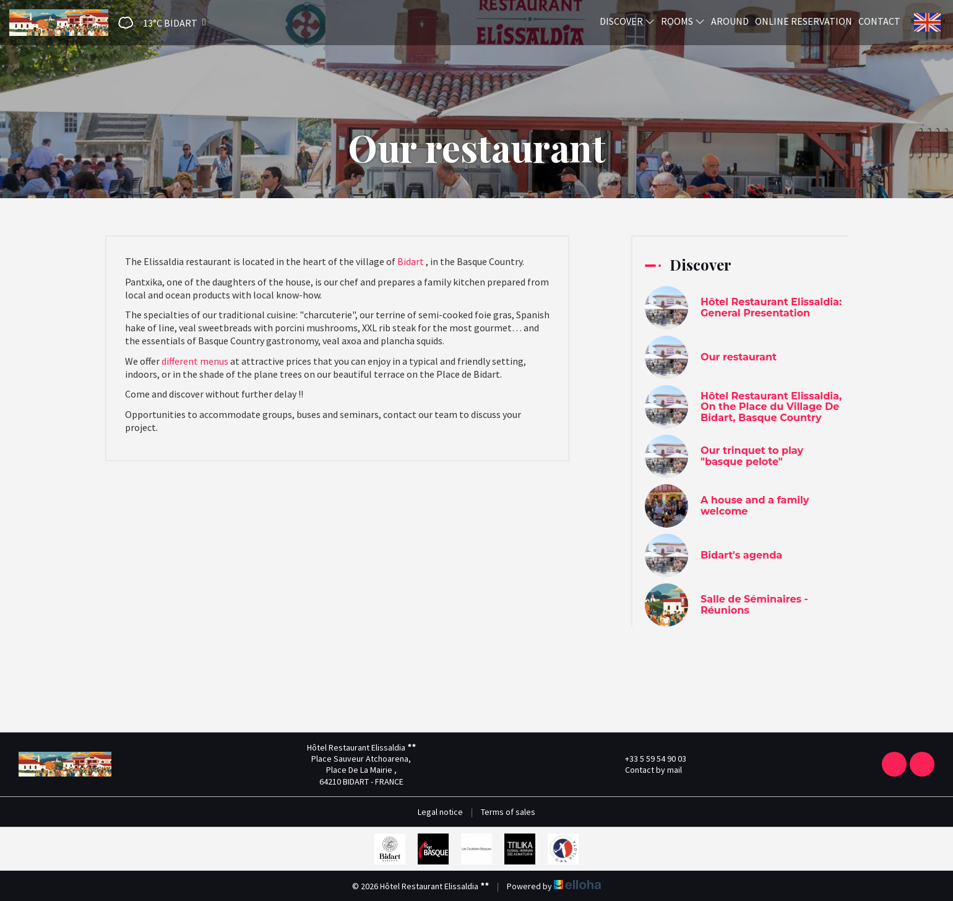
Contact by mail (646, 769)
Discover (627, 21)
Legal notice (440, 811)
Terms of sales (508, 811)
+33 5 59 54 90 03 (648, 758)
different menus (195, 361)
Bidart (410, 261)
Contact (879, 21)
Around (730, 21)
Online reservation (803, 21)
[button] (158, 22)
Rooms (683, 21)
